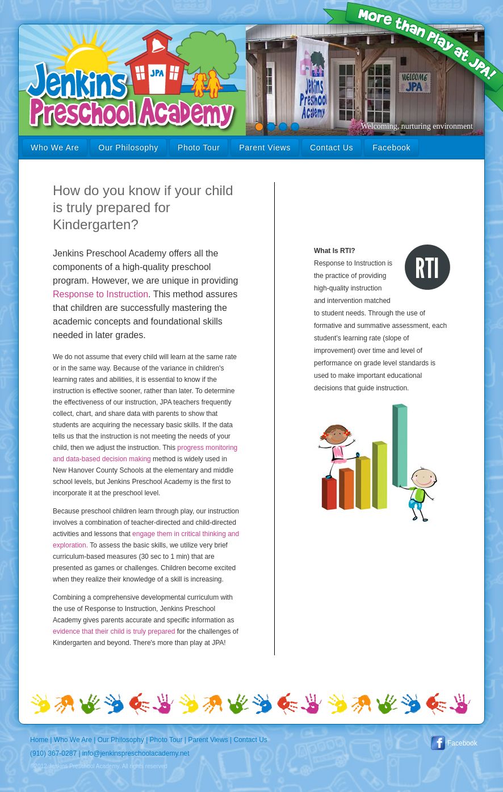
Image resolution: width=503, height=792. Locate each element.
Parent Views (265, 147)
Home (39, 740)
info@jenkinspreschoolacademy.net (136, 753)
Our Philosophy (128, 147)
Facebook (391, 147)
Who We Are (55, 147)
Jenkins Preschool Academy (22, 24)
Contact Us (331, 147)
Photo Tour (199, 147)
